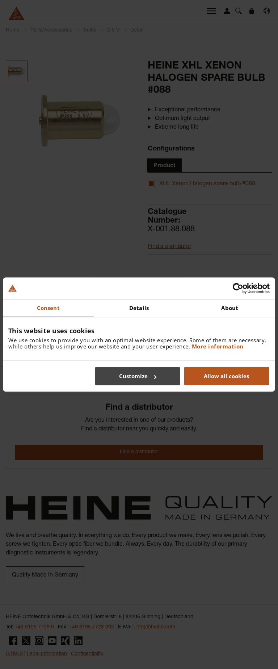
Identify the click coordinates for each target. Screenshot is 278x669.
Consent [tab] (48, 307)
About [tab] (229, 307)
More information (218, 346)
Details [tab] (139, 307)
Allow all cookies (226, 376)
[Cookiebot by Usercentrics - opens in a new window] (238, 288)
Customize (137, 376)
